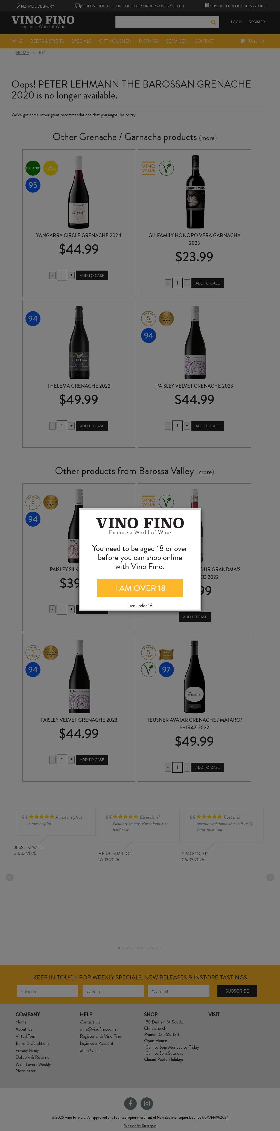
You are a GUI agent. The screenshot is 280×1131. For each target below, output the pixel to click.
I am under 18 (140, 605)
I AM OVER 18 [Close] (140, 588)
